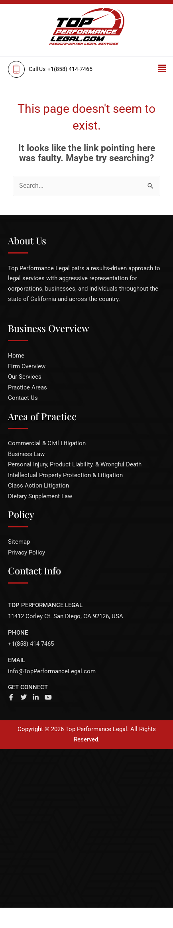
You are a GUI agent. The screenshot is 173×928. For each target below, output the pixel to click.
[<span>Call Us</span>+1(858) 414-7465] (69, 69)
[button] (162, 68)
